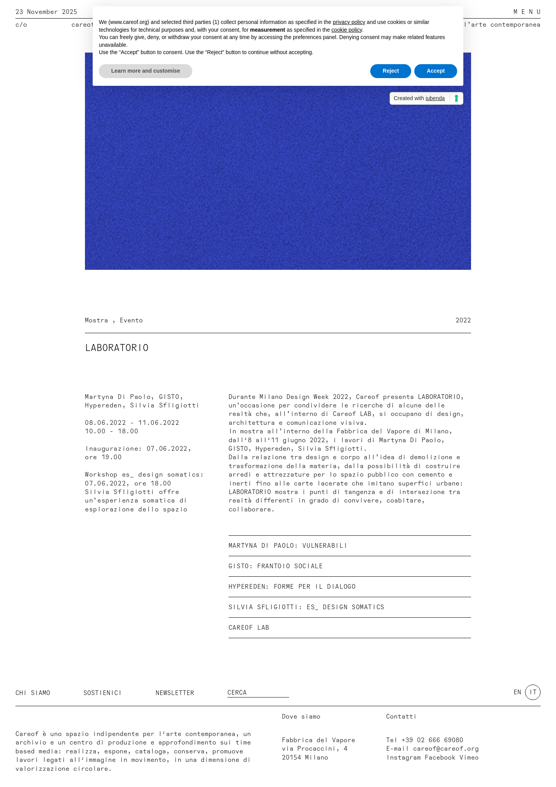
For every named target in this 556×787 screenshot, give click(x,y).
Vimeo (469, 758)
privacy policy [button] (349, 22)
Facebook (440, 758)
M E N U (527, 12)
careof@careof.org (446, 749)
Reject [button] (391, 71)
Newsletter (175, 693)
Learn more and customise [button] (145, 71)
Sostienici (102, 693)
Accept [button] (436, 71)
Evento (131, 320)
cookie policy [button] (346, 30)
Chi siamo (32, 693)
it (533, 692)
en (517, 692)
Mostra (98, 320)
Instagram (403, 758)
